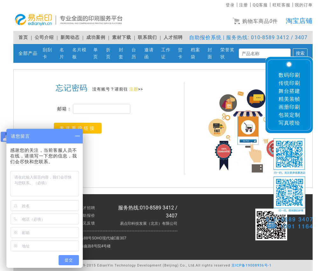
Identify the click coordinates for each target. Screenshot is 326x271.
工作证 (168, 53)
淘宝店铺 (299, 21)
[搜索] (265, 53)
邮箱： (64, 108)
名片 (65, 53)
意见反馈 (87, 223)
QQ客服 (260, 5)
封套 (124, 53)
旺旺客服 (281, 5)
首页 (23, 37)
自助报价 (87, 215)
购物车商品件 (255, 22)
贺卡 (183, 53)
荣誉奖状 (229, 53)
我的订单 (304, 5)
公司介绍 (44, 37)
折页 (111, 53)
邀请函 (151, 53)
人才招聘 (173, 37)
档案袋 (198, 53)
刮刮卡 (50, 53)
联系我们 (147, 37)
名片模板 (81, 53)
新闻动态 (70, 37)
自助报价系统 (205, 37)
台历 (136, 53)
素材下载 (121, 37)
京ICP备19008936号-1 (251, 265)
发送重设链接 (78, 128)
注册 (243, 5)
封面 (213, 53)
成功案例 (95, 37)
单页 (98, 53)
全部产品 (28, 53)
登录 (230, 5)
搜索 (300, 53)
